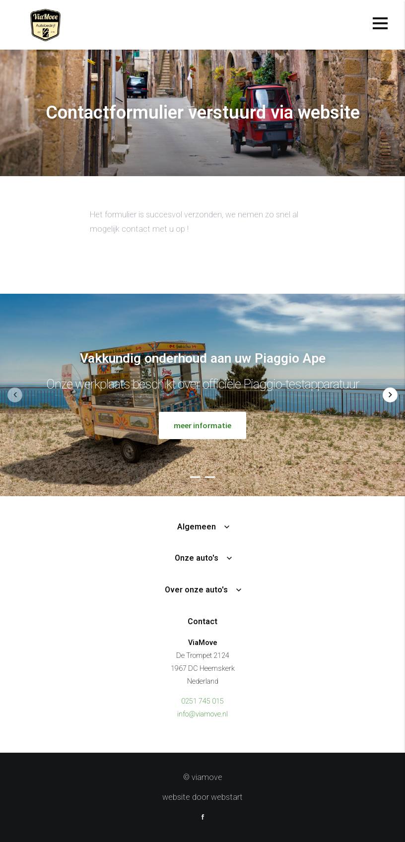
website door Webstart (202, 797)
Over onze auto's (196, 589)
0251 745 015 (202, 701)
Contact (202, 621)
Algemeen (196, 526)
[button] (195, 476)
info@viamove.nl (202, 714)
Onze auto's (196, 558)
